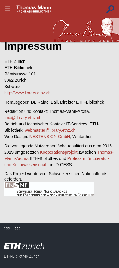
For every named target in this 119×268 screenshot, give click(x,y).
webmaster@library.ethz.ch (50, 130)
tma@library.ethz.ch (22, 117)
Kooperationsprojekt (59, 152)
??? (34, 9)
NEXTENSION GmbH (49, 136)
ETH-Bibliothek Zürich (21, 256)
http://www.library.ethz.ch (27, 92)
